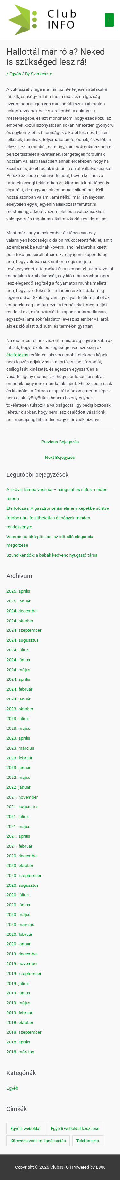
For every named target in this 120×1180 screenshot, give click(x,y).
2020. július (17, 894)
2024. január (18, 698)
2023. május (18, 728)
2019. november (22, 963)
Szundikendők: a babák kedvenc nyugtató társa (51, 555)
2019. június (18, 992)
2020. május (18, 914)
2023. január (18, 767)
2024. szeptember (24, 630)
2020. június (18, 904)
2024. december (22, 610)
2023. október (19, 708)
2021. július (17, 816)
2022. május (18, 777)
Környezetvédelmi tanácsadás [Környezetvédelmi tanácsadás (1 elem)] (38, 1140)
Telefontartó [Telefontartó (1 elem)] (87, 1140)
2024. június (18, 659)
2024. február (19, 689)
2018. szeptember (24, 1031)
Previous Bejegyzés (60, 441)
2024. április (18, 679)
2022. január (18, 787)
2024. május (18, 669)
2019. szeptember (24, 973)
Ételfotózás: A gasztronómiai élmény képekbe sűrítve (57, 508)
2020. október (19, 865)
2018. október (19, 1022)
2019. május (18, 1002)
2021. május (18, 826)
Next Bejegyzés (60, 457)
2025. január (18, 600)
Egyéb (15, 73)
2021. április (18, 836)
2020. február (19, 934)
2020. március (20, 924)
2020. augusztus (22, 885)
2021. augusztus (22, 806)
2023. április (18, 738)
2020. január (18, 943)
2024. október (19, 620)
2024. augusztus (22, 640)
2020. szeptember (24, 875)
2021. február (19, 846)
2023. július (17, 718)
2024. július (17, 649)
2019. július (17, 983)
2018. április (18, 1041)
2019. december (22, 953)
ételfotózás (17, 354)
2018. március (20, 1051)
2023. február (19, 757)
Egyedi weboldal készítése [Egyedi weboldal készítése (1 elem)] (75, 1128)
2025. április (18, 591)
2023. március (20, 747)
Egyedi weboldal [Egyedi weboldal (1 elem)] (25, 1128)
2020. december (22, 855)
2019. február (19, 1012)
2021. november (22, 797)
